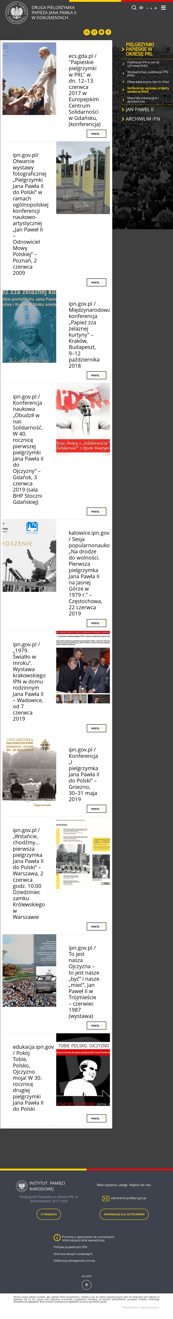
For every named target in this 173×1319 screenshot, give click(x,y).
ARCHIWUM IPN (143, 119)
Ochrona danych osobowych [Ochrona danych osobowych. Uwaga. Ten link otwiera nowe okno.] (73, 1254)
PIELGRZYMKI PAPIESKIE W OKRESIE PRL (140, 49)
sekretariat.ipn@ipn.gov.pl (128, 1198)
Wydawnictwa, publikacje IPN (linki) (147, 73)
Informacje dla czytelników (124, 1214)
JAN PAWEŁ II (139, 109)
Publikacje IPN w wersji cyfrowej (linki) (143, 64)
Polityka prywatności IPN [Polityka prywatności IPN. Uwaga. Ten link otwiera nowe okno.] (70, 1247)
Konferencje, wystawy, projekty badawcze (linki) (148, 90)
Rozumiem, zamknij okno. (141, 1307)
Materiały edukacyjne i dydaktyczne (143, 99)
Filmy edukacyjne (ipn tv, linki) (148, 82)
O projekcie (49, 1214)
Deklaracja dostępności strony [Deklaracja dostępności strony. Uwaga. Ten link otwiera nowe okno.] (74, 1261)
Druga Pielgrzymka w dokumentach (68, 12)
